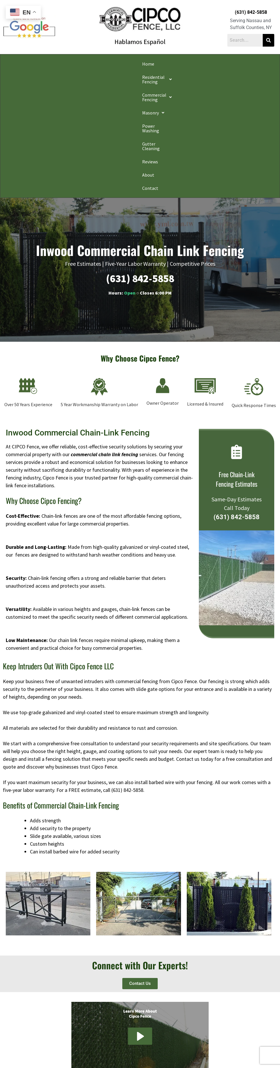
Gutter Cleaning (200, 64)
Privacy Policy (54, 1049)
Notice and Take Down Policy (169, 1049)
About (245, 64)
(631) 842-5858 (251, 12)
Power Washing (164, 64)
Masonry (134, 64)
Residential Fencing (47, 64)
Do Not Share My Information (90, 1049)
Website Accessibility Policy (215, 1049)
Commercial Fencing (96, 64)
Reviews (227, 64)
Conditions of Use (130, 1049)
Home (15, 64)
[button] (47, 63)
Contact (264, 64)
